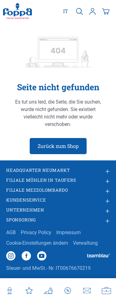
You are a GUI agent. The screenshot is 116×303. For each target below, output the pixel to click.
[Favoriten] (29, 290)
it (65, 10)
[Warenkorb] (106, 11)
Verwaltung (85, 243)
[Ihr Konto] (92, 11)
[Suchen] (79, 11)
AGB (11, 232)
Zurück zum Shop (58, 146)
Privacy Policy (36, 232)
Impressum (68, 232)
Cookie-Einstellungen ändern (37, 243)
